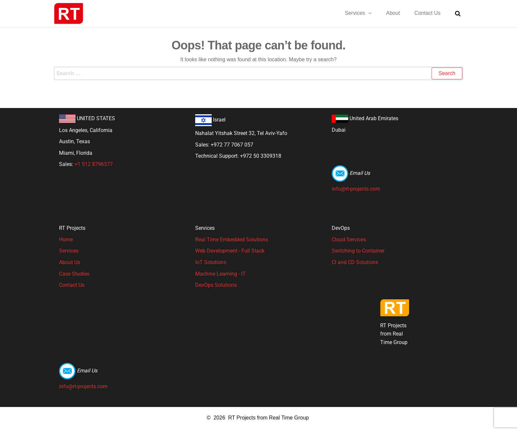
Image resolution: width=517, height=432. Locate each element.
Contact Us (71, 285)
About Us (69, 262)
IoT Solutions (210, 262)
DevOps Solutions (216, 285)
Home (66, 239)
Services (68, 251)
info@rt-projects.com (356, 189)
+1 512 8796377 (94, 164)
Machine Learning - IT (220, 274)
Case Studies (74, 274)
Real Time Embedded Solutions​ (231, 239)
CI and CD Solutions (355, 262)
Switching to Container (358, 251)
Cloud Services (349, 239)
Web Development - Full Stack (229, 251)
